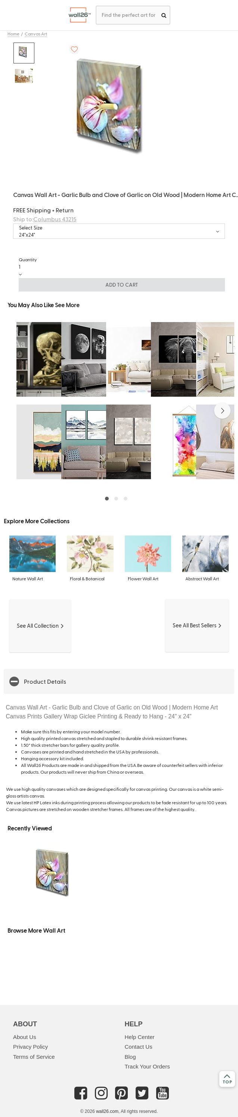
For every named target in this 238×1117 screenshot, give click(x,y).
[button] (222, 410)
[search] (164, 15)
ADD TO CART (121, 284)
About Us (24, 1037)
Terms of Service (34, 1057)
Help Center (140, 1037)
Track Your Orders (147, 1066)
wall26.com (107, 1111)
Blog (130, 1057)
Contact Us (138, 1046)
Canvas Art (36, 33)
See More (67, 304)
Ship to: (45, 218)
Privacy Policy (30, 1046)
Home (13, 33)
